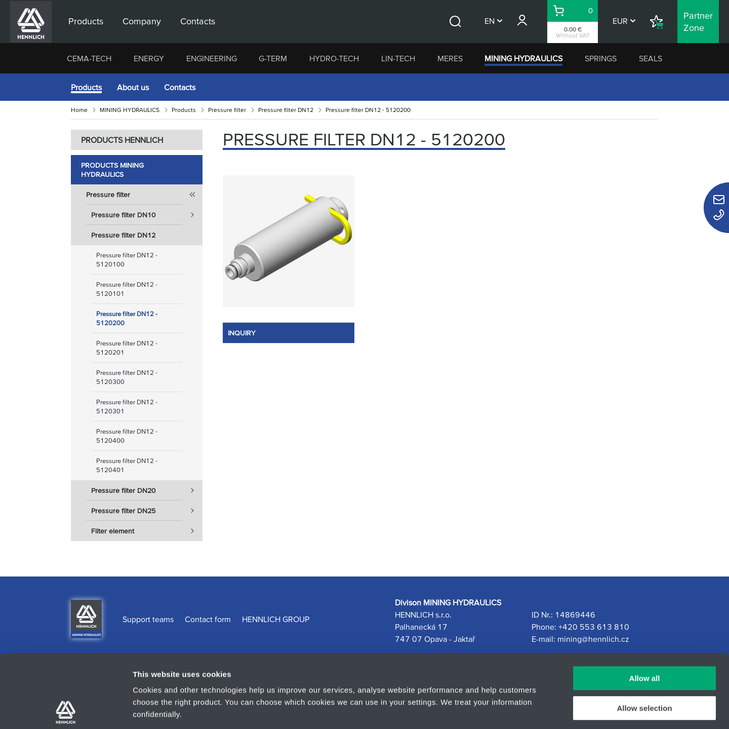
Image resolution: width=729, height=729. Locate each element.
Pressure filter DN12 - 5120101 (126, 289)
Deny (644, 664)
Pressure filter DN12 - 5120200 (126, 318)
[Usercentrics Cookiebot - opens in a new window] (65, 709)
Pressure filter (227, 109)
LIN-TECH (398, 58)
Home (79, 109)
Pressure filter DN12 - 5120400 (126, 436)
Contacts (179, 87)
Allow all (644, 605)
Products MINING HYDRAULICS (112, 169)
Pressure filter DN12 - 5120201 (126, 347)
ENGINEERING (211, 58)
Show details (531, 709)
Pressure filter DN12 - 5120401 (126, 465)
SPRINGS (601, 58)
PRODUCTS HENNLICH (122, 139)
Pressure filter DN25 (146, 511)
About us (133, 87)
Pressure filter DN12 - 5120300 (126, 377)
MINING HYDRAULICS (523, 58)
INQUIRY (242, 333)
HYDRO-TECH (334, 58)
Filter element (146, 531)
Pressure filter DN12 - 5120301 (126, 406)
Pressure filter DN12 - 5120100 (126, 259)
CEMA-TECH (89, 58)
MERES (450, 58)
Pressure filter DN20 (146, 490)
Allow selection (644, 635)
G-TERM (273, 58)
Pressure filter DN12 (285, 109)
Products (86, 87)
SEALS (650, 58)
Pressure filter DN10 (146, 215)
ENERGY (149, 58)
